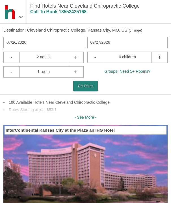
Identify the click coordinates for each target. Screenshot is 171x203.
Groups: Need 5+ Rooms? (127, 71)
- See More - (86, 117)
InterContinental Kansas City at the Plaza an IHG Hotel (60, 130)
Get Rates (85, 86)
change (135, 30)
